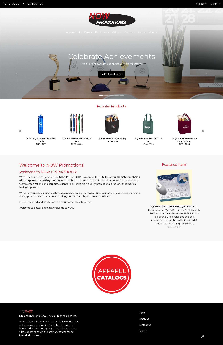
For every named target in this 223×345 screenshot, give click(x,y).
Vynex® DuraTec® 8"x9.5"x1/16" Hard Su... (174, 206)
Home (142, 312)
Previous (20, 130)
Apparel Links (73, 32)
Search (143, 331)
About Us (144, 318)
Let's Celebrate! (111, 74)
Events (128, 32)
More (152, 32)
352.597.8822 (170, 11)
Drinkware (101, 32)
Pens (140, 32)
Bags (87, 32)
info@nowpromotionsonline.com (200, 11)
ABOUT (16, 3)
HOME (6, 3)
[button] (16, 74)
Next (203, 130)
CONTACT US (35, 3)
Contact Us (145, 325)
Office (115, 32)
